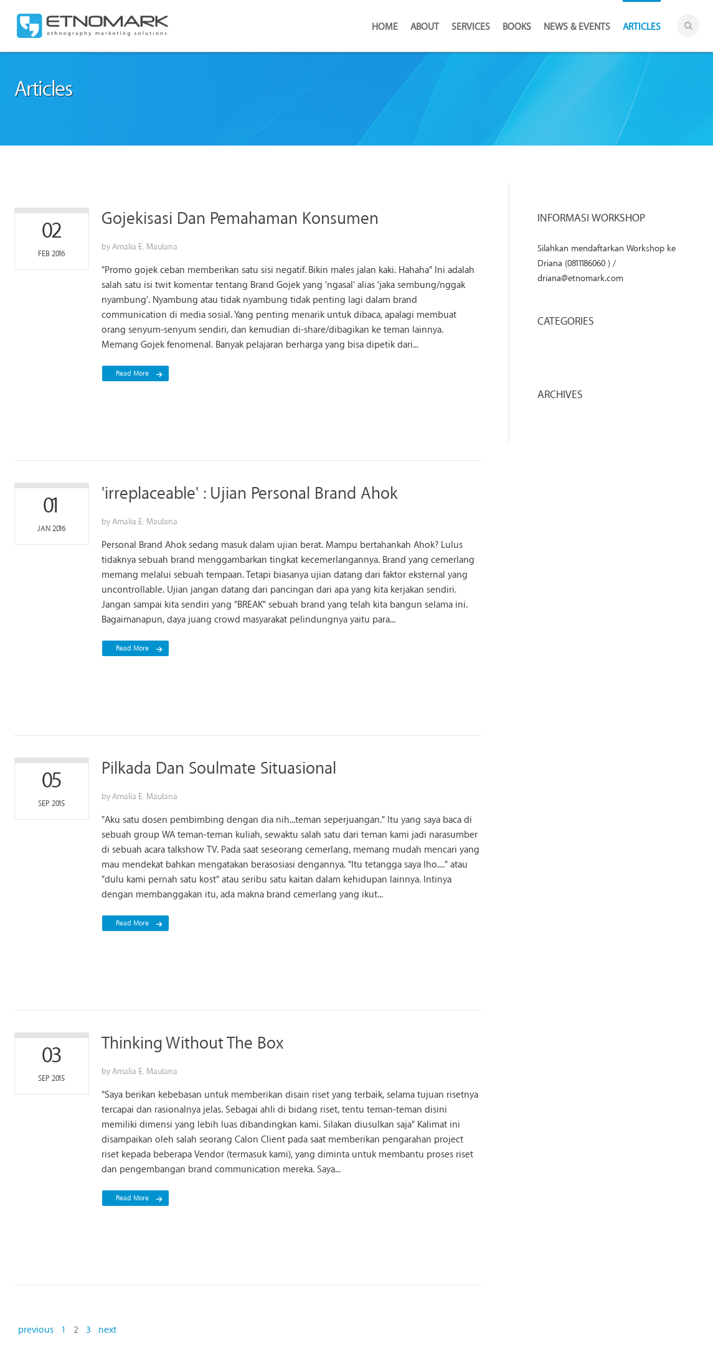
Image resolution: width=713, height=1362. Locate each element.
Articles (642, 26)
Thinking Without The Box (192, 1043)
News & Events (577, 26)
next (107, 1329)
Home (385, 26)
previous (35, 1329)
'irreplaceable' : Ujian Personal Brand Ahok (250, 493)
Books (517, 26)
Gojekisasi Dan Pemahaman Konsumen (240, 218)
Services (470, 26)
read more (132, 373)
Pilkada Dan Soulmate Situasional (219, 768)
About (424, 26)
